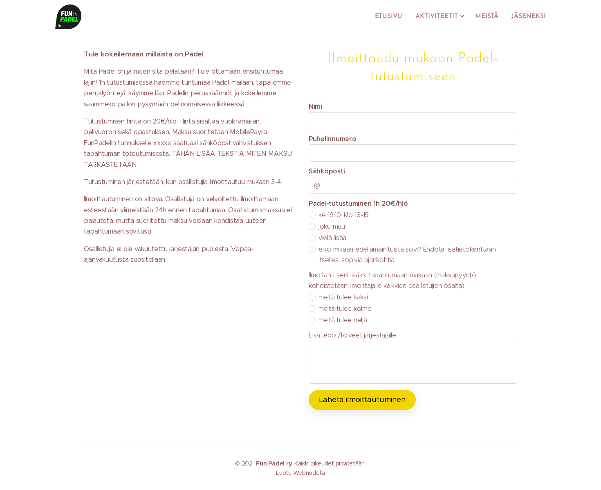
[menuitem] (394, 17)
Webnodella (309, 473)
